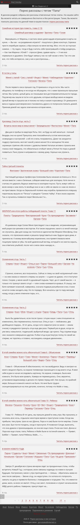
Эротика (48, 32)
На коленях (49, 507)
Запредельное (43, 125)
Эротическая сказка (30, 170)
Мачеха (41, 81)
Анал (16, 263)
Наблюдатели (56, 77)
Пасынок (18, 405)
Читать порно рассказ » (67, 65)
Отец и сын (34, 263)
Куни (44, 215)
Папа (56, 32)
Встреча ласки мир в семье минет (19, 125)
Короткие (68, 77)
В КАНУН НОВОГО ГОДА (13, 449)
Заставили (70, 215)
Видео (41, 360)
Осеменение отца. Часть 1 (14, 259)
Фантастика (56, 125)
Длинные (70, 453)
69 (39, 405)
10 (52, 500)
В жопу (27, 405)
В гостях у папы (9, 73)
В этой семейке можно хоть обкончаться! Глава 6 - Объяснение (31, 352)
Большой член (46, 170)
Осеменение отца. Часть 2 (14, 307)
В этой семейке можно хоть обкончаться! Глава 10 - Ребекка (29, 400)
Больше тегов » (40, 514)
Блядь (53, 312)
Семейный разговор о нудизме (29, 32)
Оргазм (37, 219)
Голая (62, 32)
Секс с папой (27, 77)
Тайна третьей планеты (13, 166)
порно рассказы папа (59, 21)
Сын (45, 267)
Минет (46, 77)
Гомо (28, 356)
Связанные (41, 453)
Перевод (71, 356)
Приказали (70, 456)
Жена (18, 507)
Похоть (7, 215)
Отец (50, 267)
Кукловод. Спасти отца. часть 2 (16, 121)
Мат (43, 405)
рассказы (12, 2)
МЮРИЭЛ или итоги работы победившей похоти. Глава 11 (29, 211)
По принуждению (56, 215)
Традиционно (18, 215)
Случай (57, 510)
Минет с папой (12, 77)
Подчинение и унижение (42, 510)
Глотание (32, 81)
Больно (11, 507)
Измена (24, 507)
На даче (59, 456)
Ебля (23, 312)
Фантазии (14, 170)
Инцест (37, 77)
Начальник (9, 456)
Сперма (9, 263)
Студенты (16, 453)
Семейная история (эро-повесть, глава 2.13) (22, 28)
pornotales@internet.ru (47, 522)
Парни (44, 263)
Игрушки (38, 456)
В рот (21, 356)
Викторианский (33, 215)
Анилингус (44, 356)
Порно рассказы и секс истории (43, 519)
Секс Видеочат (40, 6)
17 (61, 500)
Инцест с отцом (34, 312)
